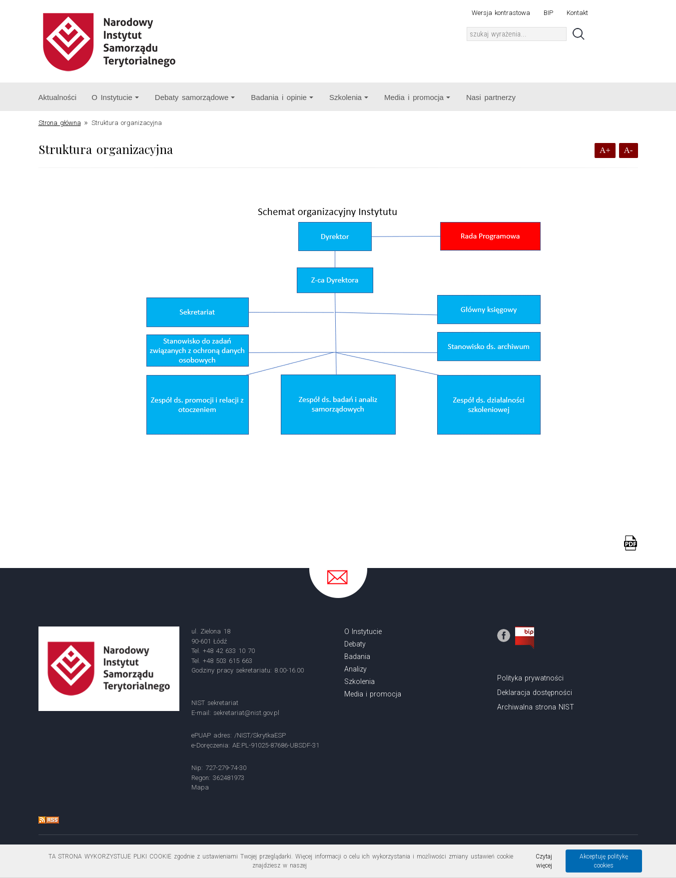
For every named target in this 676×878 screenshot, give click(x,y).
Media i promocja (417, 97)
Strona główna (59, 122)
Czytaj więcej (544, 861)
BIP (548, 12)
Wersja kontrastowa (501, 12)
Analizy (355, 669)
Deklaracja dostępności (534, 692)
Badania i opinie (282, 97)
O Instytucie (115, 97)
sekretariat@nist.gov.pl (246, 712)
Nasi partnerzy (491, 97)
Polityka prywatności (530, 678)
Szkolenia (348, 97)
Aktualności (57, 97)
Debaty (355, 644)
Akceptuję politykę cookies (604, 861)
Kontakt (577, 12)
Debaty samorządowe (195, 97)
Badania (357, 656)
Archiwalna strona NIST (535, 707)
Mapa (200, 787)
